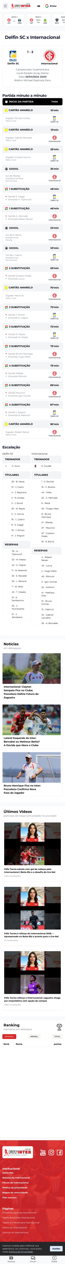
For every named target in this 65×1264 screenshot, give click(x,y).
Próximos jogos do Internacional (19, 1212)
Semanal (9, 1036)
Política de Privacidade (21, 1251)
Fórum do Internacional (15, 1182)
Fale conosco (9, 1197)
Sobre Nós (7, 1172)
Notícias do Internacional (16, 1177)
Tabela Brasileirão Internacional (18, 1217)
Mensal (34, 1036)
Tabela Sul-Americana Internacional (20, 1222)
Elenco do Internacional (14, 1227)
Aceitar (56, 1248)
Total (57, 1036)
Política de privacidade (14, 1187)
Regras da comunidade (15, 1192)
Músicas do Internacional (15, 1232)
